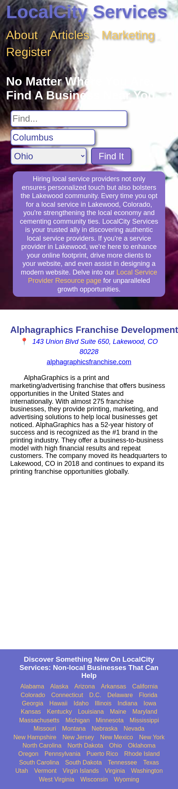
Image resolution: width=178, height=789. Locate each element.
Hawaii (59, 703)
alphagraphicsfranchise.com (88, 362)
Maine (118, 711)
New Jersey (78, 737)
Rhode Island (141, 754)
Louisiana (91, 711)
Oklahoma (142, 745)
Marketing (128, 35)
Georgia (32, 703)
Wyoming (126, 779)
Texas (151, 762)
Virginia (115, 771)
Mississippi (144, 720)
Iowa (150, 703)
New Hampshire (34, 737)
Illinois (103, 703)
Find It (111, 156)
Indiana (128, 703)
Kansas (31, 711)
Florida (148, 695)
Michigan (77, 720)
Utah (21, 771)
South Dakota (83, 762)
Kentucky (59, 711)
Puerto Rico (102, 754)
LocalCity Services (86, 12)
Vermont (45, 771)
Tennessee (122, 762)
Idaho (81, 703)
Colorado (33, 695)
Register (28, 52)
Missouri (45, 728)
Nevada (134, 728)
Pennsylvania (62, 754)
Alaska (59, 686)
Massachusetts (39, 720)
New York (152, 737)
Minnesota (110, 720)
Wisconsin (94, 779)
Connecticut (67, 695)
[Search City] (53, 137)
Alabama (32, 686)
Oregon (28, 754)
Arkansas (113, 686)
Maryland (144, 711)
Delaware (120, 695)
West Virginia (56, 779)
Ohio (115, 745)
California (145, 686)
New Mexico (116, 737)
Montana (73, 728)
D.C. (95, 695)
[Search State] (49, 156)
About (22, 35)
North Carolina (41, 745)
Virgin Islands (81, 771)
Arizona (84, 686)
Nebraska (105, 728)
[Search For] (69, 118)
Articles (70, 35)
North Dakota (85, 745)
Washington (147, 771)
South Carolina (39, 762)
